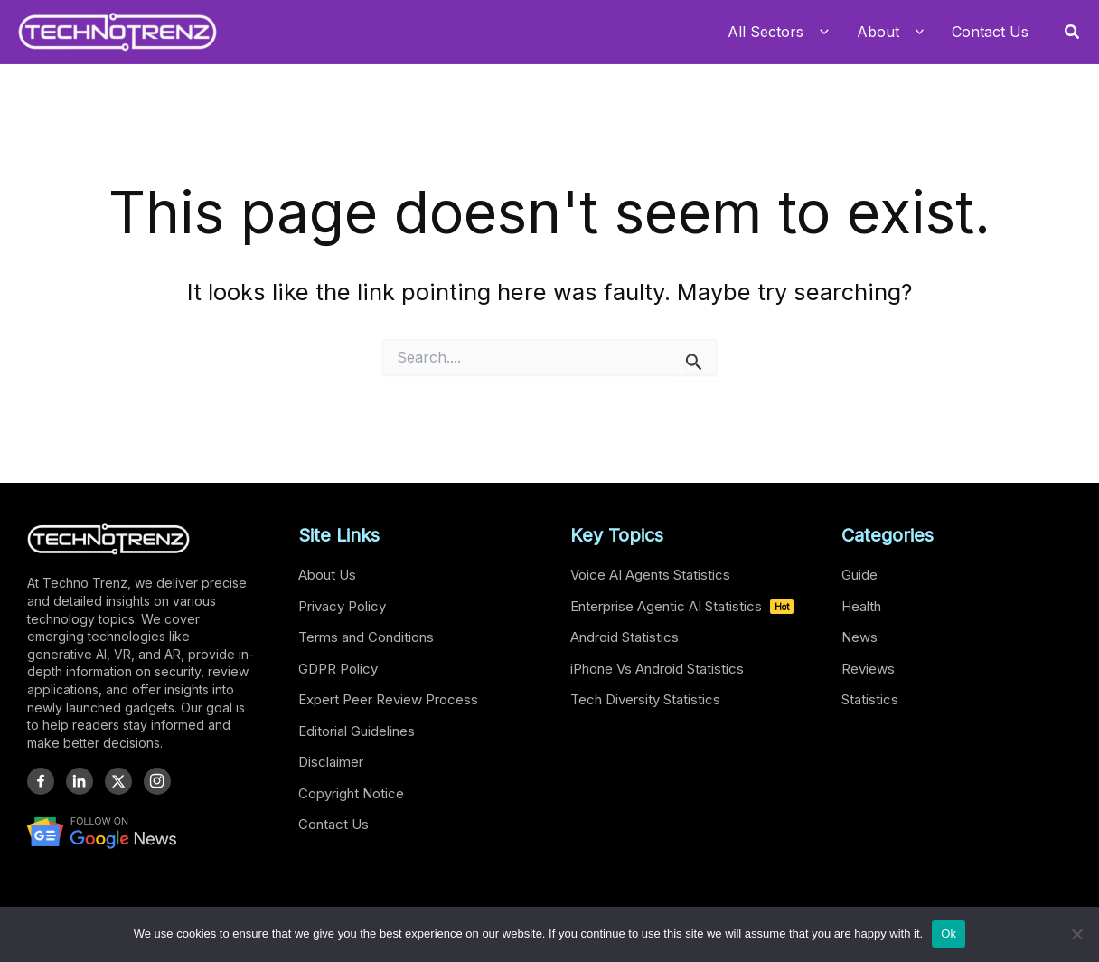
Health (861, 606)
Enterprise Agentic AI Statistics (682, 606)
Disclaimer (330, 761)
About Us (327, 574)
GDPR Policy (338, 668)
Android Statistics (624, 637)
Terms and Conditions (366, 637)
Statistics (869, 699)
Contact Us (333, 824)
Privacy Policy (342, 606)
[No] (1076, 934)
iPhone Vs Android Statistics (657, 668)
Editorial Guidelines (356, 731)
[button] (1073, 32)
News (859, 637)
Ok (948, 933)
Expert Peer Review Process (388, 699)
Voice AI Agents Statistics (650, 574)
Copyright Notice (351, 793)
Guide (859, 574)
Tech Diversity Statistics (645, 699)
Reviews (868, 668)
